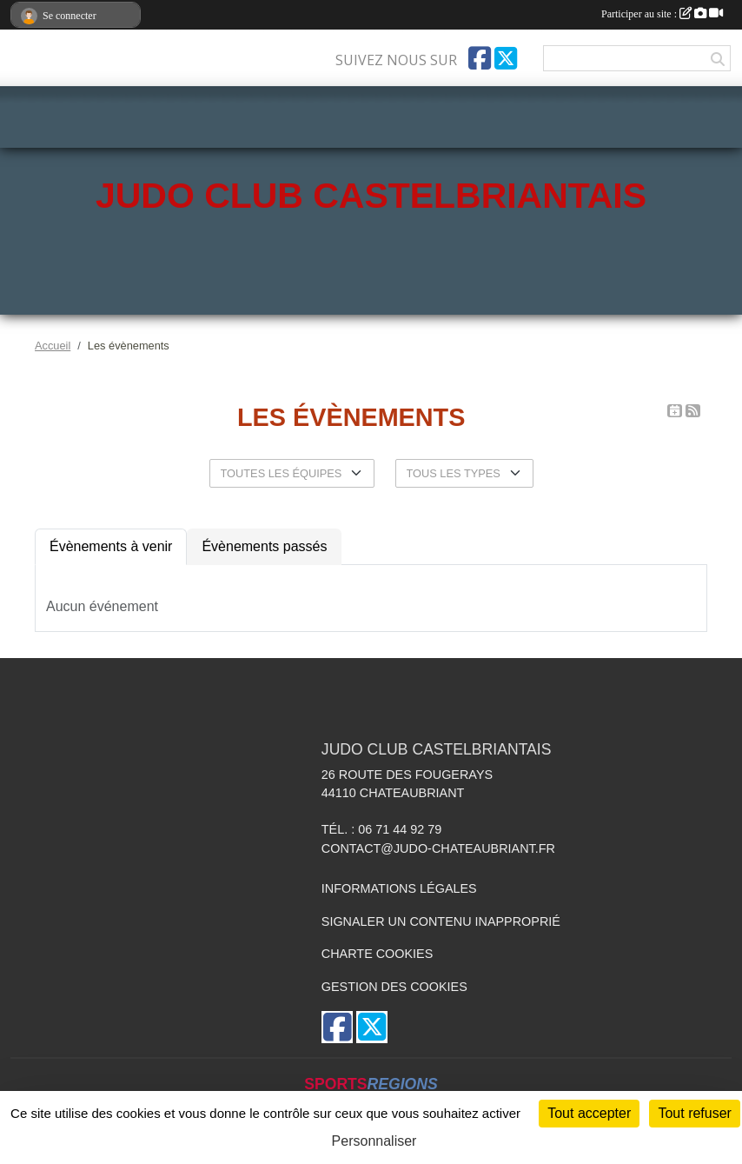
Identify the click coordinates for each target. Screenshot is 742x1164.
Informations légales (399, 888)
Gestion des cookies (394, 987)
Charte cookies (377, 954)
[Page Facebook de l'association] (479, 58)
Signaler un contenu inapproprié (440, 921)
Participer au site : (662, 14)
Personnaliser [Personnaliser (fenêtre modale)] (374, 1141)
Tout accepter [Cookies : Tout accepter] (589, 1113)
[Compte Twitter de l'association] (505, 58)
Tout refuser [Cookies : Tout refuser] (694, 1113)
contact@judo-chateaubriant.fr (438, 848)
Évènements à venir (111, 546)
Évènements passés (264, 546)
